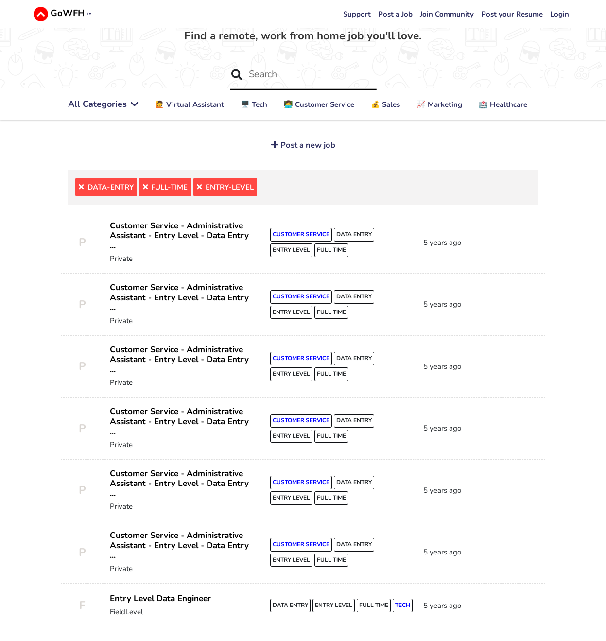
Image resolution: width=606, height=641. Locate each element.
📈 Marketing (439, 104)
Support (357, 14)
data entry (354, 235)
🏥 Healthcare (503, 104)
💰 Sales (385, 104)
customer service (301, 235)
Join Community (447, 14)
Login (559, 14)
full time (331, 250)
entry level (292, 250)
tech (403, 607)
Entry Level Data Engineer (160, 600)
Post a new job (306, 145)
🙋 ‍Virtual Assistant (189, 104)
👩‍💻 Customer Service (319, 104)
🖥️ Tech (254, 104)
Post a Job (395, 14)
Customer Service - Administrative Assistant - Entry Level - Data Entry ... (179, 235)
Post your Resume (512, 14)
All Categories (103, 104)
